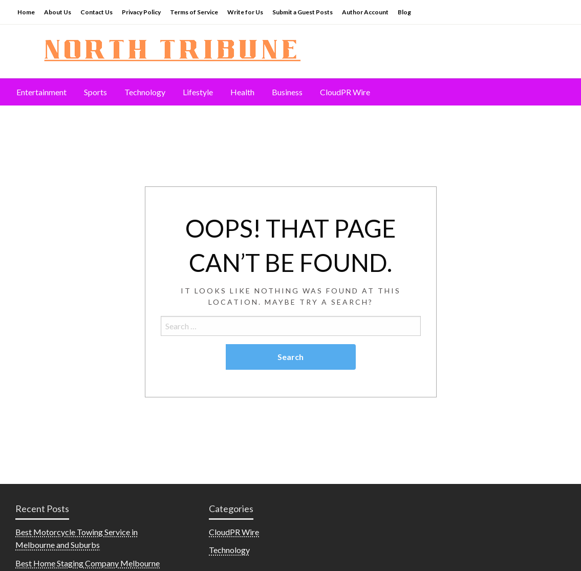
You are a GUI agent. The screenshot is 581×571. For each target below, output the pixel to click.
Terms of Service (194, 12)
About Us (57, 12)
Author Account (365, 12)
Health (242, 92)
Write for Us (245, 12)
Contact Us (96, 12)
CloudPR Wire (345, 92)
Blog (404, 12)
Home (26, 12)
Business (287, 92)
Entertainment (41, 92)
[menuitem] (41, 92)
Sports (95, 92)
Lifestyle (198, 92)
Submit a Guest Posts (302, 12)
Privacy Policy (141, 12)
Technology (144, 92)
